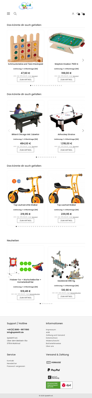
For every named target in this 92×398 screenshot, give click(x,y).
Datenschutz (52, 338)
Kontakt (10, 360)
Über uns (50, 346)
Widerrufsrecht (52, 340)
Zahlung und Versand (55, 335)
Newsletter (12, 363)
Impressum (51, 329)
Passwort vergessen (16, 366)
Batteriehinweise (53, 343)
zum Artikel (26, 79)
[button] (30, 85)
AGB (48, 332)
